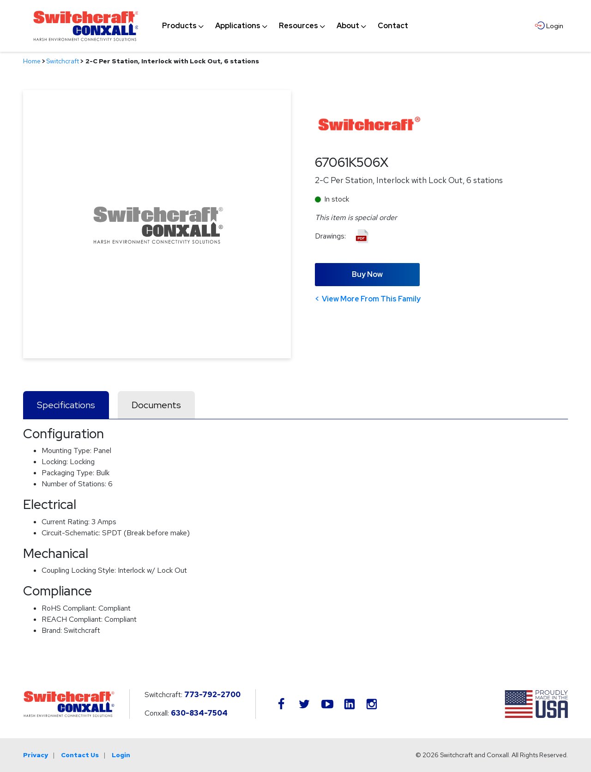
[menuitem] (179, 26)
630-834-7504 (199, 713)
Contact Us (80, 755)
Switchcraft (62, 61)
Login (121, 755)
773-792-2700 (212, 694)
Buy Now (367, 274)
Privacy (35, 755)
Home (32, 61)
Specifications (66, 405)
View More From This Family (371, 299)
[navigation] (285, 26)
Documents (156, 405)
